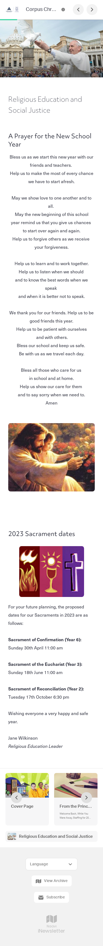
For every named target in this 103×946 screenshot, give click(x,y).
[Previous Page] (78, 9)
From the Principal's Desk (76, 806)
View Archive (52, 881)
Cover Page (22, 806)
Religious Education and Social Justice (56, 836)
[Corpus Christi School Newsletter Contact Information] (63, 9)
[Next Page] (92, 9)
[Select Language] (51, 864)
